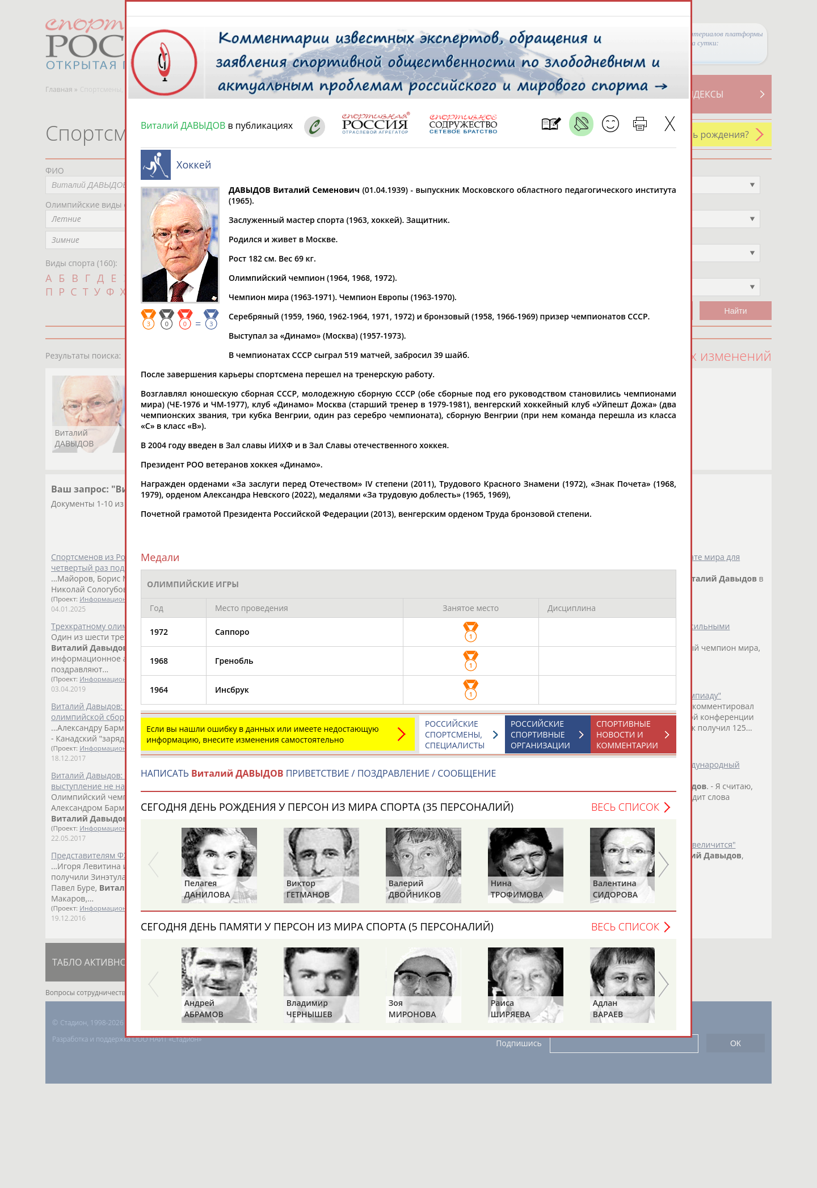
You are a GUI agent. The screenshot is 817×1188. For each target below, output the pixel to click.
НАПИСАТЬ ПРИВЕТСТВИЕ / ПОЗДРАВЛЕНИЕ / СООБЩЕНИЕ (318, 779)
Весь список (625, 812)
